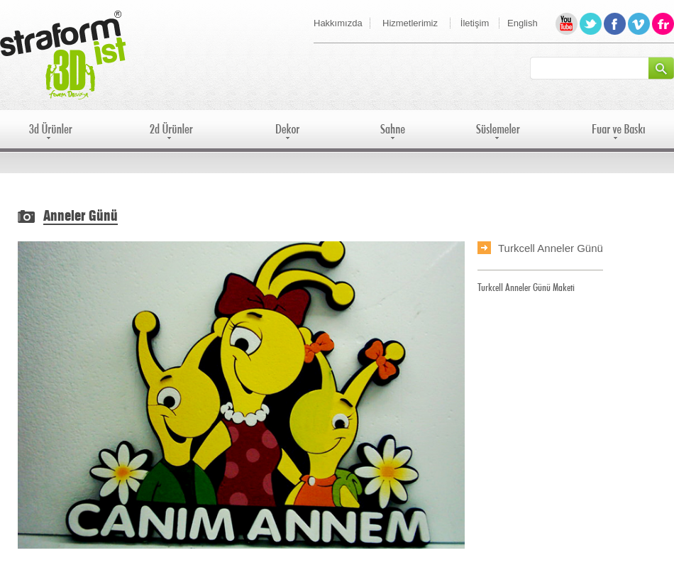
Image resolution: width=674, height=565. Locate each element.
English (522, 23)
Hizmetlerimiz (410, 23)
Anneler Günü (80, 217)
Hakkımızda (338, 23)
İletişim (474, 23)
